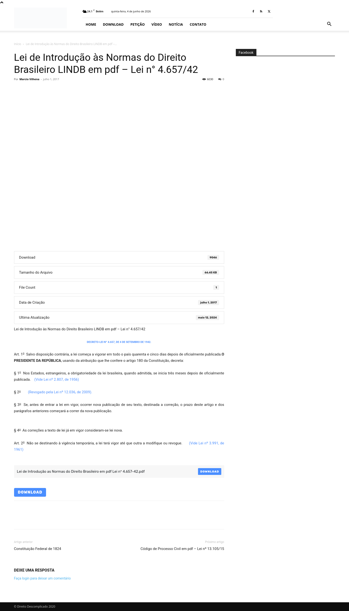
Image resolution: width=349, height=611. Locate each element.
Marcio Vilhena (29, 79)
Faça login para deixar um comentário (42, 578)
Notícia (176, 24)
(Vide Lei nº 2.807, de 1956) (56, 379)
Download (113, 24)
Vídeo (156, 24)
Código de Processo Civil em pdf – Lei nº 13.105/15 (182, 549)
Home (91, 24)
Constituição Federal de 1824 (37, 549)
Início (17, 44)
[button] (329, 24)
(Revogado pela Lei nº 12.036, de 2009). (60, 392)
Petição (137, 24)
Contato (198, 24)
